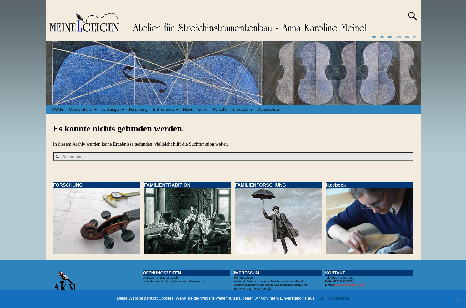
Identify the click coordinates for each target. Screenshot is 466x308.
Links (203, 109)
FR (382, 36)
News (188, 109)
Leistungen (114, 109)
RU (390, 36)
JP (414, 36)
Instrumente (166, 109)
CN (399, 36)
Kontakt (219, 109)
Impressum (242, 109)
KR (407, 36)
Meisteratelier (84, 109)
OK (321, 298)
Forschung (138, 109)
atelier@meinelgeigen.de (349, 284)
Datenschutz (268, 109)
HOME (57, 109)
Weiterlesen (338, 298)
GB (374, 36)
